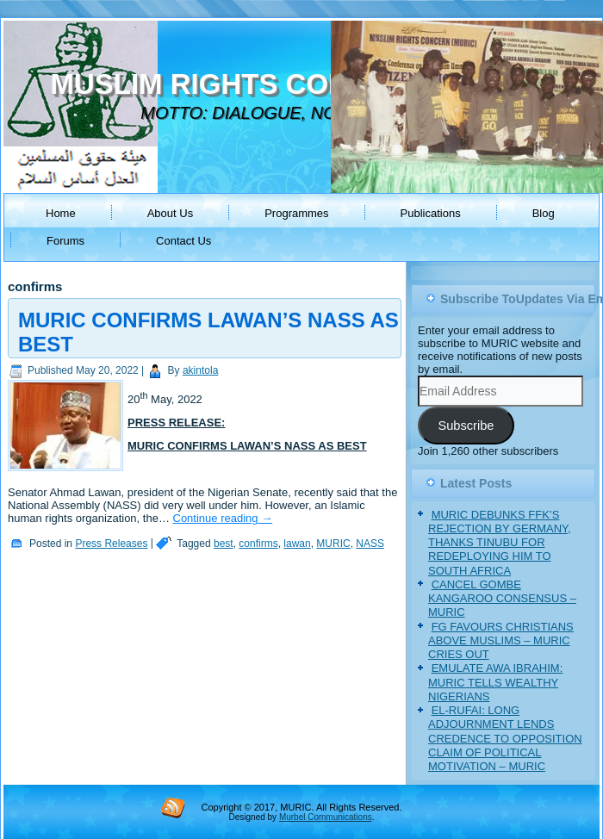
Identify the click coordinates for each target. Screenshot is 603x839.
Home (61, 213)
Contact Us (183, 240)
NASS (370, 544)
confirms (258, 544)
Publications (431, 213)
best (223, 544)
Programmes (296, 213)
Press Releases (111, 544)
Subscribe (466, 425)
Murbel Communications (325, 817)
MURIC (333, 544)
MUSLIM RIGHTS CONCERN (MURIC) (299, 84)
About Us (170, 213)
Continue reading (223, 518)
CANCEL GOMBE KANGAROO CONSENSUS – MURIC (502, 598)
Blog (543, 213)
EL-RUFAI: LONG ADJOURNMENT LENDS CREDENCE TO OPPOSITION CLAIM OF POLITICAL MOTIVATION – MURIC (505, 738)
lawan (296, 544)
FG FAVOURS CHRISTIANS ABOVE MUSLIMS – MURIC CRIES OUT (501, 641)
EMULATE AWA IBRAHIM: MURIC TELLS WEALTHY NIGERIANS (495, 682)
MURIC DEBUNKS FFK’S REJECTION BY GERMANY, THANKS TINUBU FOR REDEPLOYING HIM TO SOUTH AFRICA (499, 542)
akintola (200, 370)
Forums (65, 240)
